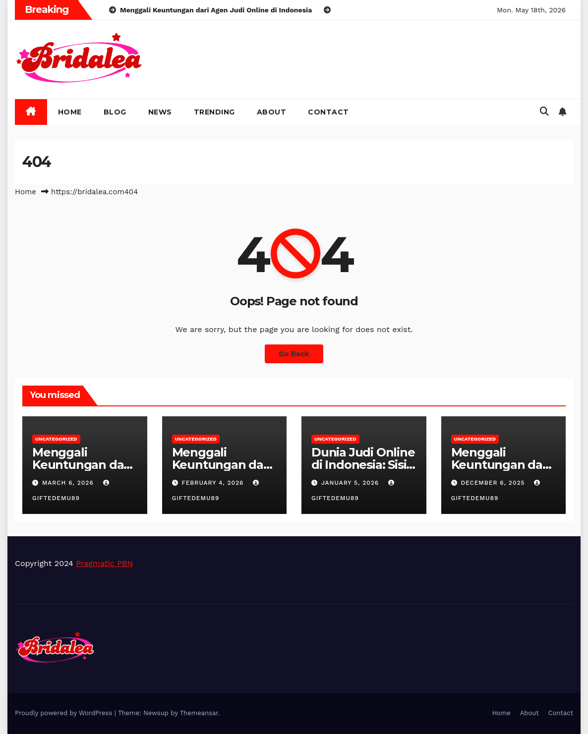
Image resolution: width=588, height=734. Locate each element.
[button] (544, 111)
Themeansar (199, 713)
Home (70, 112)
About (272, 112)
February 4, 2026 (213, 482)
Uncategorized (56, 439)
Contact (328, 112)
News (160, 112)
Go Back (294, 353)
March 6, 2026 (69, 482)
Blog (115, 112)
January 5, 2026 (351, 482)
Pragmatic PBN (104, 563)
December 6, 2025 (494, 482)
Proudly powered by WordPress (65, 713)
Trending (214, 112)
